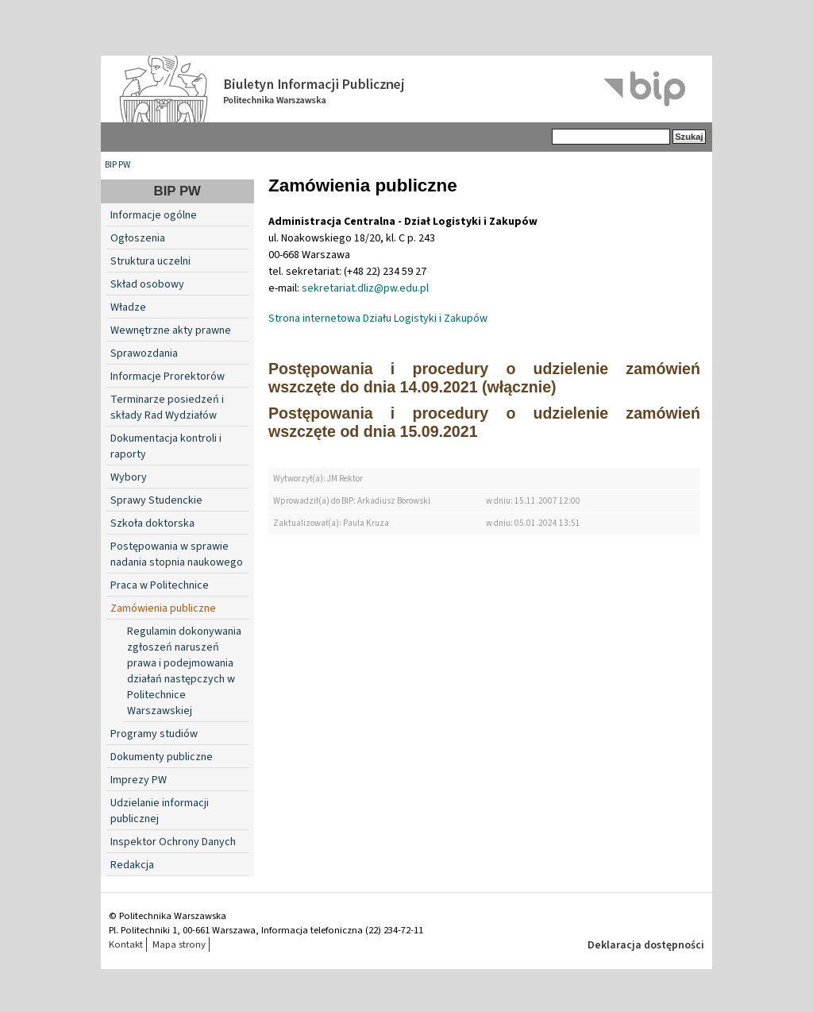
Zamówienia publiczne (163, 608)
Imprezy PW (138, 780)
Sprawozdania (144, 353)
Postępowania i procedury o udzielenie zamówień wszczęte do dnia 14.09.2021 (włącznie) (484, 378)
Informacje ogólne (153, 215)
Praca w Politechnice (159, 585)
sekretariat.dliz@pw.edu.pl (365, 288)
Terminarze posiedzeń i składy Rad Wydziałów (167, 407)
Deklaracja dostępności (646, 945)
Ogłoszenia (137, 238)
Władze (128, 307)
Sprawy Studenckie (156, 500)
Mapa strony (179, 944)
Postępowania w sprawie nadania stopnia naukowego (176, 554)
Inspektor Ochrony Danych (173, 842)
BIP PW (117, 165)
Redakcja (132, 865)
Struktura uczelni (150, 261)
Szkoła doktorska (152, 523)
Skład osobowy (147, 284)
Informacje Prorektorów (167, 376)
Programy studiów (154, 734)
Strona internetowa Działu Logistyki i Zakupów (377, 318)
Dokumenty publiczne (161, 757)
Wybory (128, 477)
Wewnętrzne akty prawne (170, 330)
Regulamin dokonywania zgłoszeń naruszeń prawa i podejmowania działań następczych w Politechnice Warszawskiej (184, 671)
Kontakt (126, 944)
